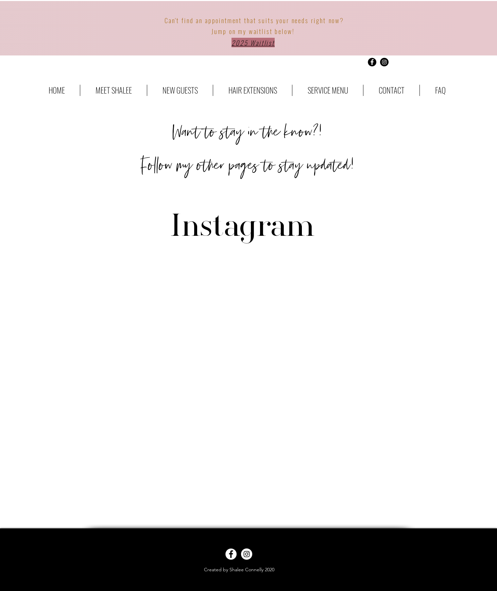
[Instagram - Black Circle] (384, 62)
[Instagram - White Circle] (246, 554)
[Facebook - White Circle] (231, 554)
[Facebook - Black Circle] (372, 62)
